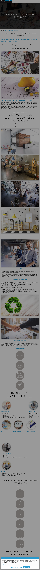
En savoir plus (4, 564)
